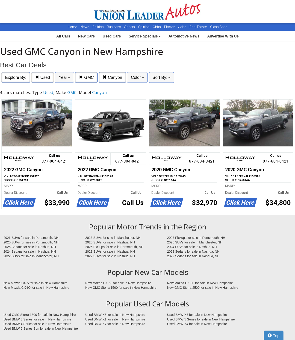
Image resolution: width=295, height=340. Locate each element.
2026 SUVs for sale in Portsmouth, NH (31, 238)
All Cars (63, 36)
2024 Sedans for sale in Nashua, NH (29, 251)
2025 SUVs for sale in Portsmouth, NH (31, 242)
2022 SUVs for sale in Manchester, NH (31, 256)
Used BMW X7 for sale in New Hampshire (115, 324)
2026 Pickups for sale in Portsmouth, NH (196, 238)
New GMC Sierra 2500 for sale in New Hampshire (202, 287)
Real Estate (198, 27)
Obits (157, 27)
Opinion (144, 27)
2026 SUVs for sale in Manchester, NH (113, 238)
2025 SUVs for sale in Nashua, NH (110, 242)
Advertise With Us (223, 36)
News (84, 27)
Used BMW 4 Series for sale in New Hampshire (37, 324)
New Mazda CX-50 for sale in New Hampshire (118, 283)
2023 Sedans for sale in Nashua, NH (193, 251)
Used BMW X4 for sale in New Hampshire (197, 324)
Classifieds (218, 27)
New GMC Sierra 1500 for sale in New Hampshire (120, 287)
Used (42, 77)
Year (64, 77)
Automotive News (183, 36)
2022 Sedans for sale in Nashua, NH (193, 256)
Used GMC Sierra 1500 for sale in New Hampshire (39, 315)
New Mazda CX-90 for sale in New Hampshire (36, 287)
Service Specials (145, 36)
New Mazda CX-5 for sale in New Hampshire (35, 283)
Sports (130, 27)
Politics (98, 27)
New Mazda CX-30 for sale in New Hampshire (200, 283)
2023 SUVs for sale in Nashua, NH (110, 251)
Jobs (182, 27)
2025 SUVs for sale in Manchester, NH (194, 242)
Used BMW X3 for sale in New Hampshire (115, 315)
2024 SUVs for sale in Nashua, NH (192, 247)
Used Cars (112, 36)
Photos (170, 27)
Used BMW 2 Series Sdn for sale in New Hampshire (40, 328)
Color (137, 77)
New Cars (86, 36)
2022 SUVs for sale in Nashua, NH (110, 256)
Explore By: (15, 77)
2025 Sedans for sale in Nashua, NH (29, 247)
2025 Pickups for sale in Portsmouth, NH (114, 247)
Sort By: (161, 77)
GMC (86, 77)
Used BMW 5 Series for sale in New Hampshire (201, 319)
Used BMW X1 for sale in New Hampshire (115, 319)
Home (72, 27)
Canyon (112, 77)
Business (114, 27)
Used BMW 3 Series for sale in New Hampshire (37, 319)
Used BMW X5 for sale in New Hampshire (197, 315)
